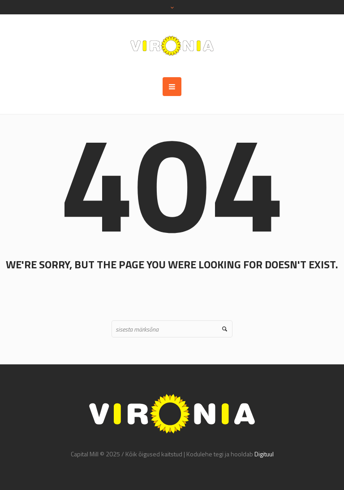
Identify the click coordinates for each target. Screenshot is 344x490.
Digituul (264, 454)
